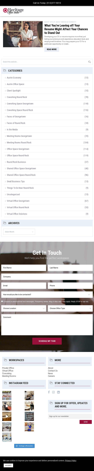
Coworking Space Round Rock (20, 110)
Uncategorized (13, 194)
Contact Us (53, 371)
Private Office (8, 368)
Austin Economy (14, 77)
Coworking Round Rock (17, 97)
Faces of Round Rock (16, 123)
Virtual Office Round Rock (18, 207)
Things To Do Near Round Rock (20, 188)
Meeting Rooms (9, 376)
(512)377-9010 (54, 3)
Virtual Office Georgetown (18, 201)
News (50, 373)
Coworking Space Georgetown (20, 103)
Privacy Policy (70, 461)
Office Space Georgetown (18, 149)
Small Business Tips (16, 181)
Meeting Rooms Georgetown (19, 136)
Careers (51, 376)
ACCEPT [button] (8, 465)
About (50, 368)
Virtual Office (7, 371)
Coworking (6, 373)
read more (52, 49)
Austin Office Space (15, 84)
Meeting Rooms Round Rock (19, 142)
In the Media (12, 129)
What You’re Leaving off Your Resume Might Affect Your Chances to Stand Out (66, 29)
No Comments (71, 22)
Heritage (13, 11)
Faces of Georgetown (16, 116)
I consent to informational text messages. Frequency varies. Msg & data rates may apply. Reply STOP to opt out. (46, 301)
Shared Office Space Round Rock (21, 175)
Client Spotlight (14, 90)
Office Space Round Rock (18, 155)
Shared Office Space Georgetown (21, 168)
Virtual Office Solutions (17, 214)
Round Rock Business (16, 162)
